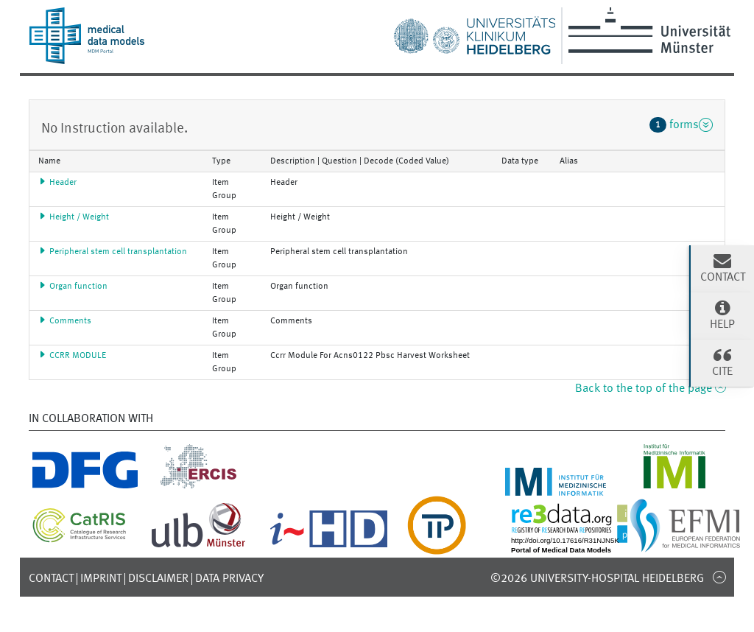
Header (57, 182)
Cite (722, 361)
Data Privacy (229, 579)
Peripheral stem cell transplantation (112, 251)
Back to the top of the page (650, 389)
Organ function (73, 286)
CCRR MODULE (72, 355)
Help (722, 314)
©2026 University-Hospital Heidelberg (597, 579)
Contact (51, 579)
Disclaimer (158, 579)
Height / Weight (73, 217)
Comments (64, 321)
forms (681, 124)
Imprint (100, 579)
